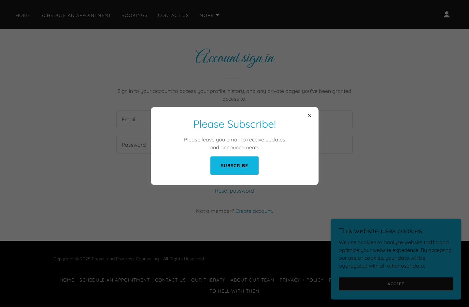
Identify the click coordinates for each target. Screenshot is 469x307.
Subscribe (234, 165)
